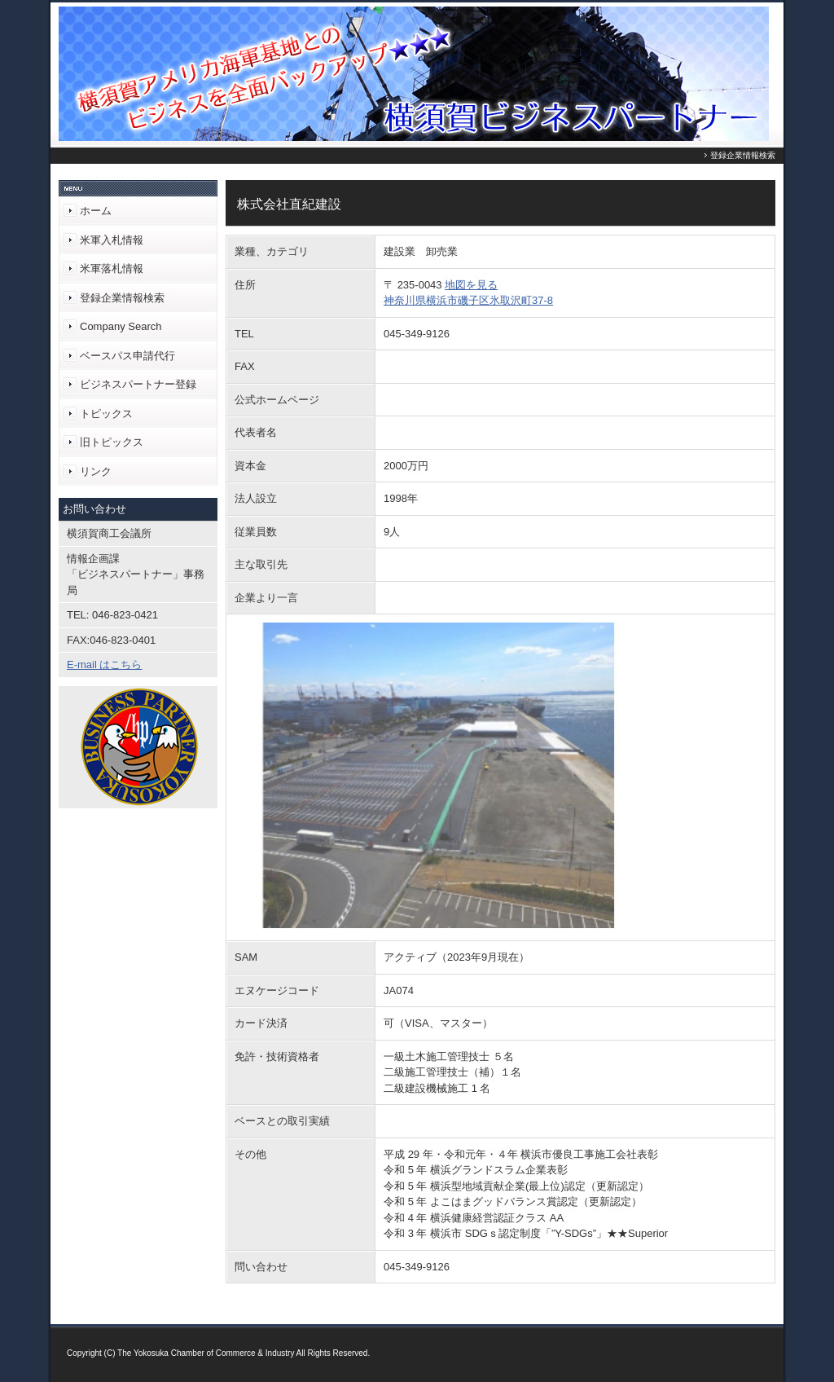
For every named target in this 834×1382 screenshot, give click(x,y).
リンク (96, 471)
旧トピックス (111, 442)
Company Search (120, 326)
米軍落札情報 (111, 268)
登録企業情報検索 (122, 298)
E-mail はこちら (104, 664)
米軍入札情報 (111, 240)
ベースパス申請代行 (127, 356)
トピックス (106, 413)
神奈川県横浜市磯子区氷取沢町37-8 (468, 300)
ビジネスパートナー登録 (138, 384)
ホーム (96, 211)
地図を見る (471, 285)
